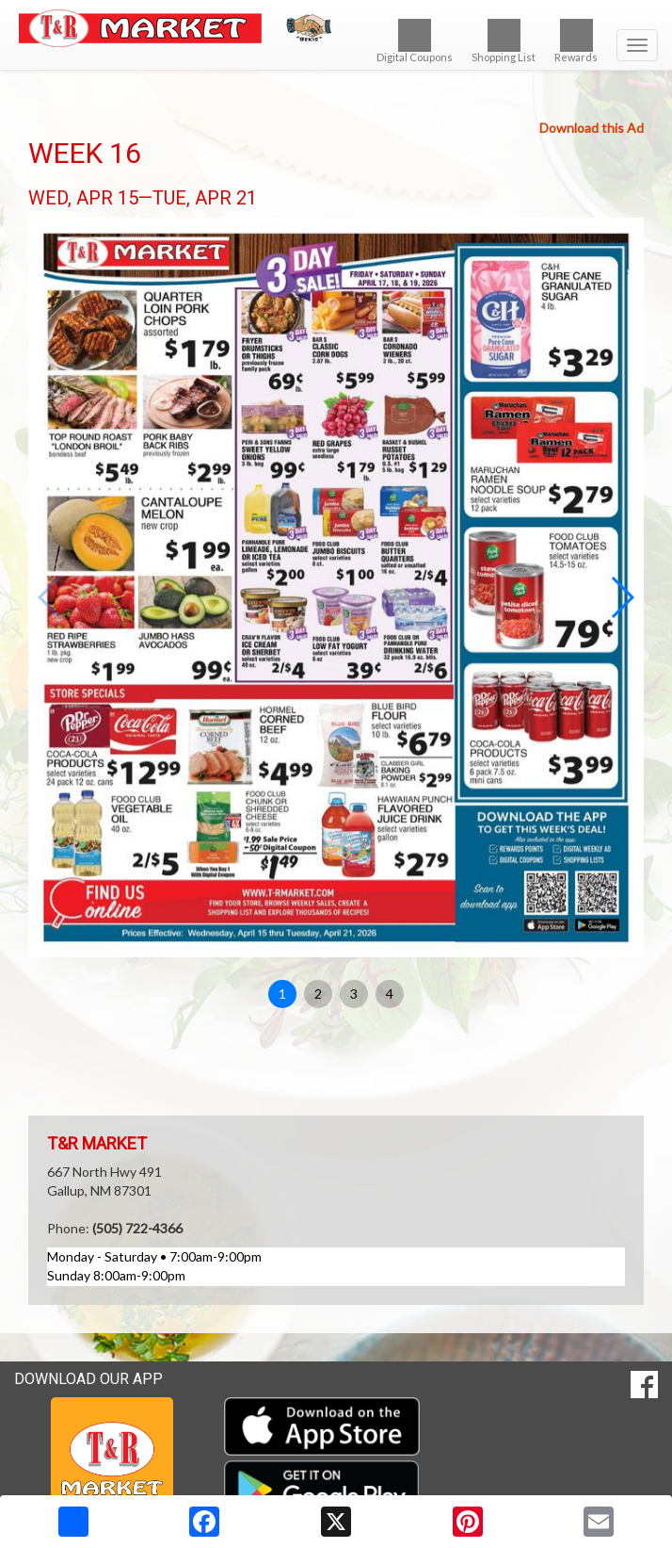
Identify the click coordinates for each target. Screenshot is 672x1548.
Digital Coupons (414, 41)
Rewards (576, 41)
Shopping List (504, 41)
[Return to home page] (336, 28)
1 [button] (282, 994)
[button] (621, 597)
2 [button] (318, 994)
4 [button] (389, 994)
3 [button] (354, 994)
